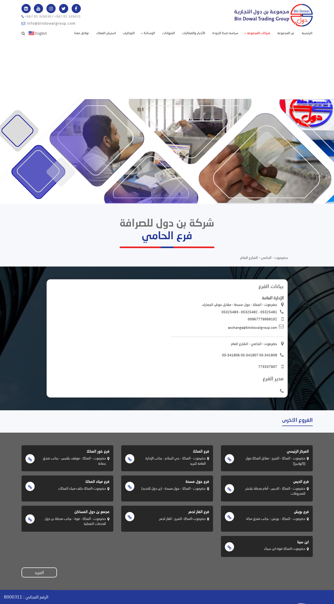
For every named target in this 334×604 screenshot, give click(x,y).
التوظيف (129, 33)
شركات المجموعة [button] (258, 33)
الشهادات (168, 33)
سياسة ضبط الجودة (225, 33)
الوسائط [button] (149, 33)
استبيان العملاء (106, 33)
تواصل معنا (81, 33)
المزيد (39, 572)
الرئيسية (306, 32)
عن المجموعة (285, 33)
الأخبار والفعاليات (193, 33)
